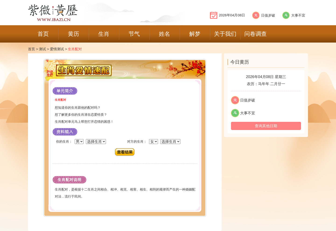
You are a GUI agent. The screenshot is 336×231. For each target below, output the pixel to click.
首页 (31, 49)
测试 (42, 49)
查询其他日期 (266, 126)
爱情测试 (57, 49)
